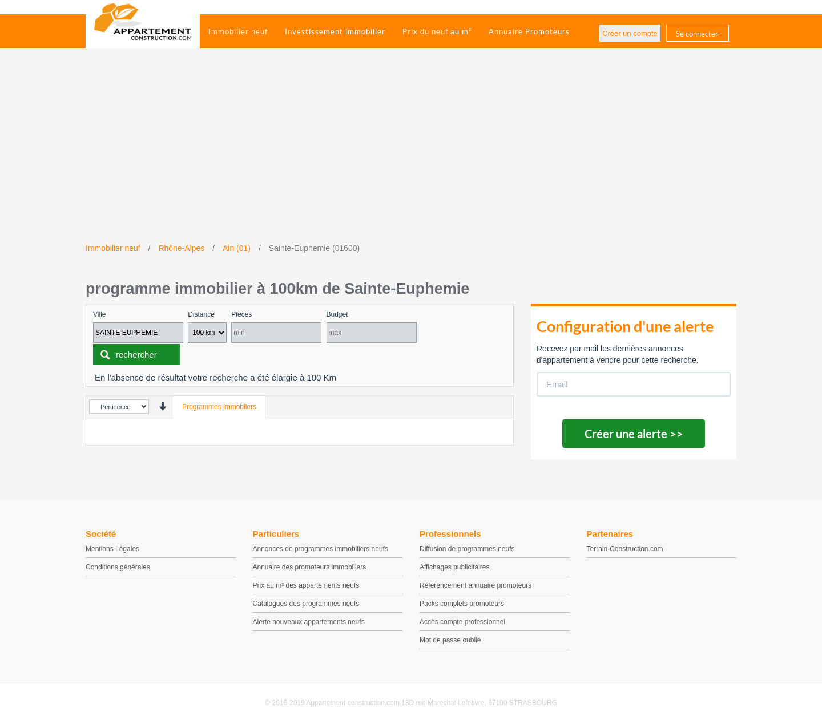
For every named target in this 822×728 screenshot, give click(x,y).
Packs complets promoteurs (462, 604)
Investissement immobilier (335, 31)
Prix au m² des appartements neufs (306, 585)
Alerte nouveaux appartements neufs (309, 622)
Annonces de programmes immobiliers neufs (320, 549)
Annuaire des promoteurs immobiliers (309, 567)
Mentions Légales (112, 549)
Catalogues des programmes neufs (306, 604)
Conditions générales (118, 567)
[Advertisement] (411, 157)
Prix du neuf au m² (437, 31)
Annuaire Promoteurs (529, 31)
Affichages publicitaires (455, 567)
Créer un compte (630, 33)
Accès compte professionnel (462, 622)
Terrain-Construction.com (625, 549)
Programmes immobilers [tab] (219, 407)
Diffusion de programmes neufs (467, 549)
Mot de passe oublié (450, 640)
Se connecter (697, 33)
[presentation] (162, 406)
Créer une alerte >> (634, 433)
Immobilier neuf (238, 31)
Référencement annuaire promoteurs (475, 585)
